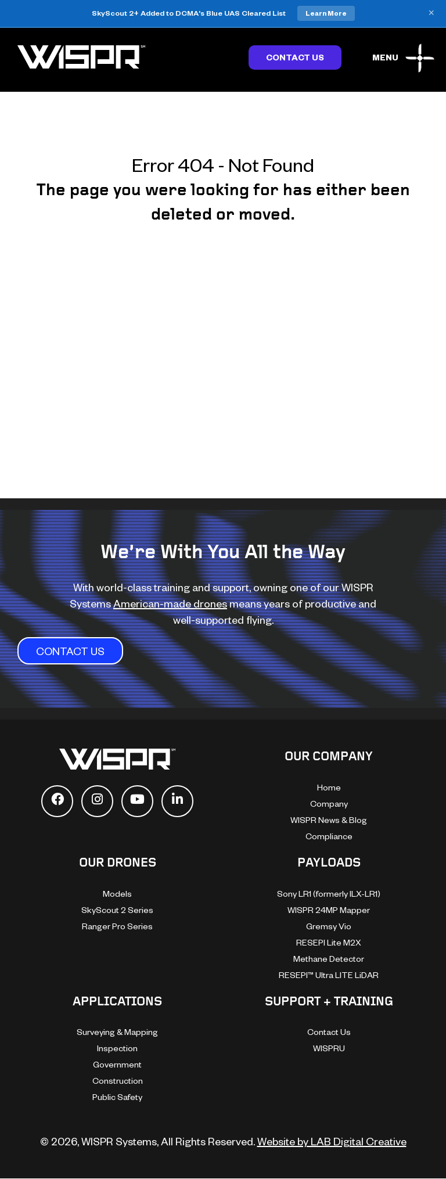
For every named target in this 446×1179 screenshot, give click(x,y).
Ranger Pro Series (117, 926)
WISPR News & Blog (328, 819)
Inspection (117, 1048)
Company (329, 803)
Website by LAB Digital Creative (332, 1141)
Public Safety (117, 1096)
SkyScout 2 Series (117, 909)
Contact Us (295, 57)
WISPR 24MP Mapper (328, 909)
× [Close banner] (431, 13)
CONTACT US (70, 650)
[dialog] (424, 1156)
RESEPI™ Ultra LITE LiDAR (329, 974)
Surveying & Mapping (117, 1031)
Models (117, 893)
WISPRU (329, 1048)
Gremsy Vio (328, 926)
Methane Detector (328, 958)
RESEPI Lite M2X (328, 942)
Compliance (329, 836)
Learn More (326, 13)
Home (329, 787)
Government (117, 1064)
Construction (117, 1080)
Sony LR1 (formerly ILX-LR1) (328, 893)
